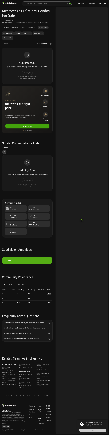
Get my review (27, 126)
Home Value (80, 3)
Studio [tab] (11, 284)
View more (6, 426)
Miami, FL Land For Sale (9, 378)
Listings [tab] (6, 28)
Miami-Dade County (12, 396)
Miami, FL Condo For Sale (7, 368)
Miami (6, 20)
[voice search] (67, 4)
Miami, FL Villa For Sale (25, 368)
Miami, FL (22, 396)
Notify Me (27, 73)
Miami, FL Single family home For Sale (7, 371)
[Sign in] (105, 3)
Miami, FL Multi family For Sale (8, 375)
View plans (91, 3)
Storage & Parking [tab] (18, 28)
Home (3, 396)
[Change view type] (50, 43)
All (4, 152)
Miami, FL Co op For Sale (9, 384)
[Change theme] (100, 3)
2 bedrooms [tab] (20, 284)
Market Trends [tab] (33, 28)
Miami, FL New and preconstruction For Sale (41, 369)
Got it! (92, 430)
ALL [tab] (5, 284)
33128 (11, 20)
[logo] (9, 4)
